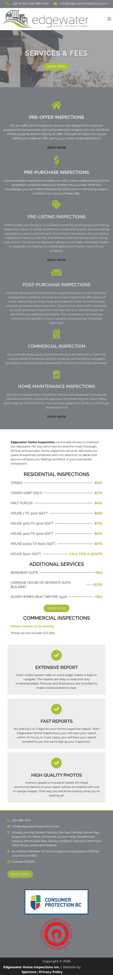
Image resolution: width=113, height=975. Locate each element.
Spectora (29, 972)
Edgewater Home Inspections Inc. (31, 967)
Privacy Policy (51, 972)
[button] (101, 19)
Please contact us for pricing (32, 626)
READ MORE (56, 147)
